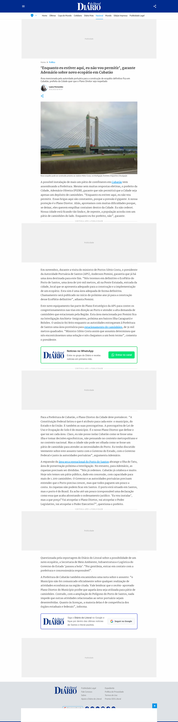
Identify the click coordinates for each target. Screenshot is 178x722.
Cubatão (117, 182)
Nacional (99, 15)
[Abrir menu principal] (23, 6)
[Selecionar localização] (33, 15)
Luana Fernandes (56, 87)
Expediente (109, 688)
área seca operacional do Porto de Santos (84, 462)
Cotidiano (78, 15)
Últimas (52, 15)
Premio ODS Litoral (113, 699)
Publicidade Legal (137, 15)
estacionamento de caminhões (103, 327)
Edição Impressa (120, 15)
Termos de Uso (111, 695)
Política (52, 62)
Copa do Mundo (65, 15)
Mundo (108, 15)
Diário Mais (89, 15)
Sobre (83, 695)
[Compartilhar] (155, 6)
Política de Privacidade (114, 692)
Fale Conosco (86, 692)
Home (44, 15)
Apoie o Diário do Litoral (91, 699)
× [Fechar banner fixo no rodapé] (155, 706)
